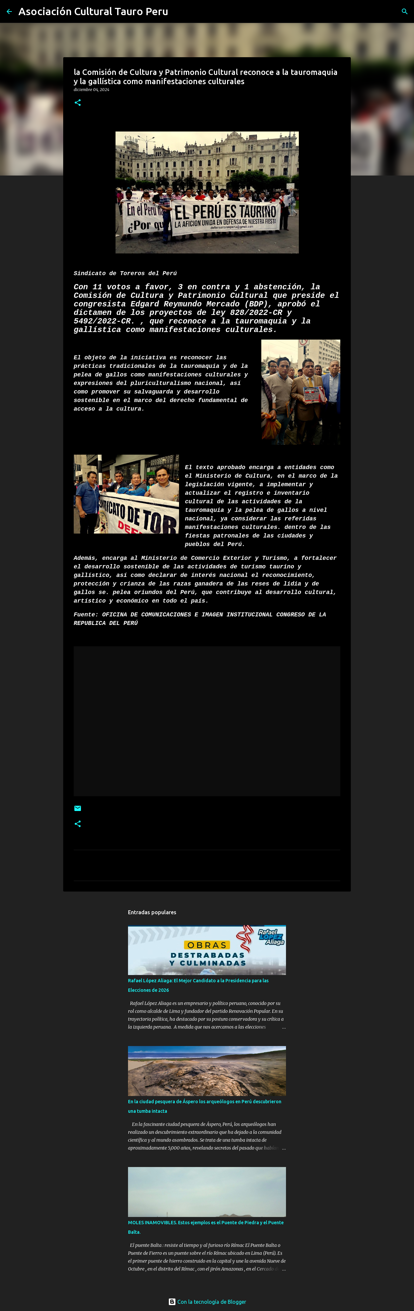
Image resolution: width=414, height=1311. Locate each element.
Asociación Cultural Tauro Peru (93, 11)
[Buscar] (177, 11)
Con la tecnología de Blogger (207, 1302)
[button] (78, 103)
